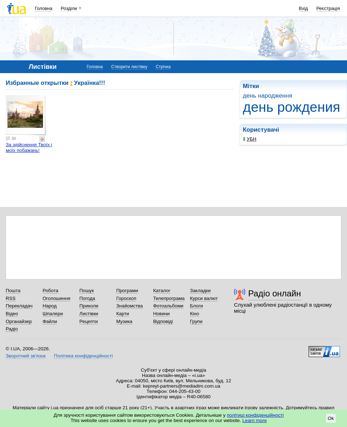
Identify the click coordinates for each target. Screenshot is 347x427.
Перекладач (19, 305)
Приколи (88, 305)
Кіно (194, 313)
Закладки (200, 290)
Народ (50, 305)
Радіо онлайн (274, 293)
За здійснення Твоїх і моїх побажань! (29, 147)
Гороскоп (126, 298)
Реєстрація (328, 8)
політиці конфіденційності (255, 415)
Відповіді (163, 321)
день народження (267, 95)
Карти (122, 313)
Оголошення (56, 298)
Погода (87, 298)
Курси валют (204, 298)
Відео (12, 313)
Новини (161, 313)
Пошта (13, 290)
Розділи (69, 8)
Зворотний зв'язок (26, 355)
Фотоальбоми (168, 305)
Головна (43, 8)
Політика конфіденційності (83, 355)
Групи (196, 321)
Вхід (303, 8)
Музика (124, 321)
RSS (11, 298)
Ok (331, 418)
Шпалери (53, 313)
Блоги (196, 305)
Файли (50, 321)
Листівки (88, 313)
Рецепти (88, 321)
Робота (50, 290)
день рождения (291, 107)
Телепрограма (169, 298)
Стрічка (163, 66)
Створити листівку (129, 66)
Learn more (254, 420)
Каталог (162, 290)
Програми (127, 290)
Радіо (12, 329)
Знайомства (129, 305)
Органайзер (19, 321)
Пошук (86, 290)
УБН (249, 139)
